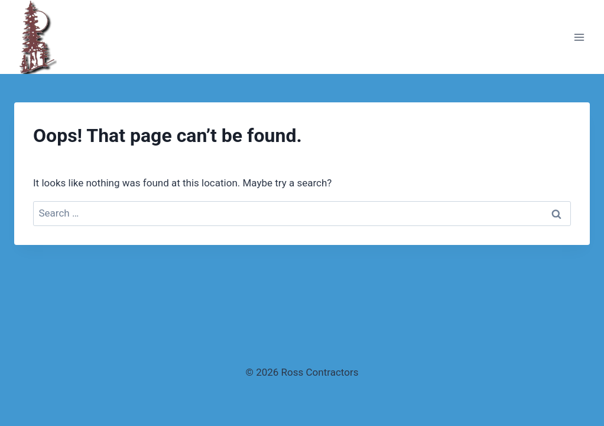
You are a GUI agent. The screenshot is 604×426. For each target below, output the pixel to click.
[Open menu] (579, 37)
